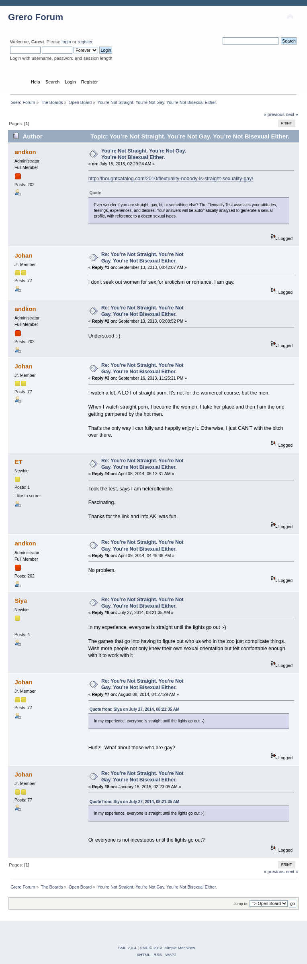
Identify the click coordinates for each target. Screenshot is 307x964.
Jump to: (240, 903)
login (66, 41)
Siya (20, 600)
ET (18, 461)
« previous (274, 114)
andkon (25, 151)
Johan (23, 255)
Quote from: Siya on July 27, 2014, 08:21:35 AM (135, 709)
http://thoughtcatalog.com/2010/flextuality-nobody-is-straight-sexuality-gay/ (170, 178)
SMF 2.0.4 (127, 948)
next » (292, 114)
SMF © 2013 (151, 948)
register (85, 41)
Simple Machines (179, 948)
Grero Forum (35, 17)
